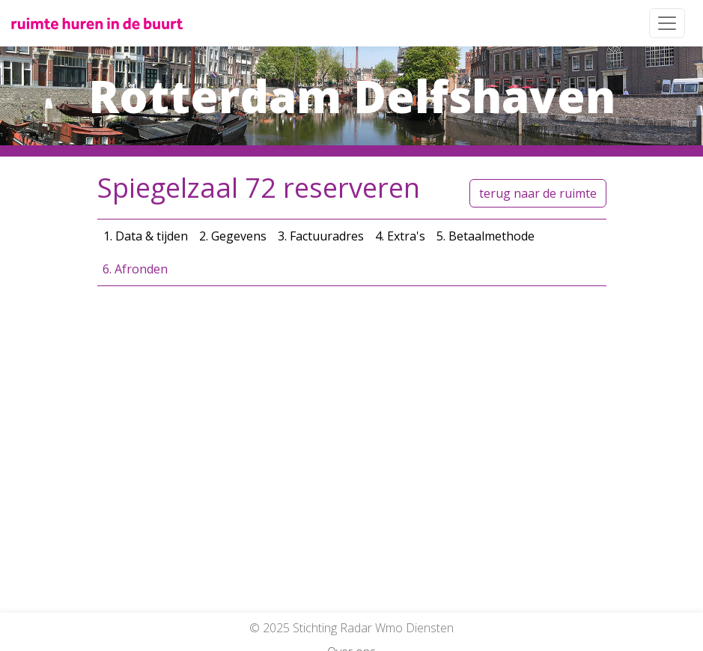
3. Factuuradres (321, 236)
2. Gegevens (233, 236)
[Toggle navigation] (667, 23)
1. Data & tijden (145, 236)
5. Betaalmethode (485, 236)
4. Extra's (400, 236)
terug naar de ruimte (538, 193)
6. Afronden (135, 269)
